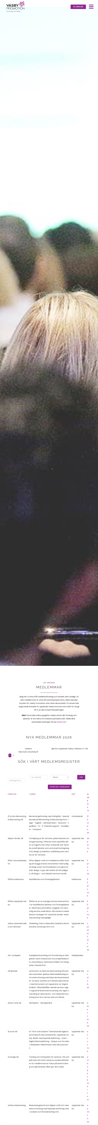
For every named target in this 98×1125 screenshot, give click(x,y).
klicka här (61, 729)
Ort (73, 801)
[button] (78, 7)
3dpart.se (88, 852)
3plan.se (88, 874)
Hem (44, 689)
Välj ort (59, 779)
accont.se (88, 1048)
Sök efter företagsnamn (16, 781)
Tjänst (32, 801)
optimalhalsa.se (88, 943)
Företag (12, 801)
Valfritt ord (38, 779)
